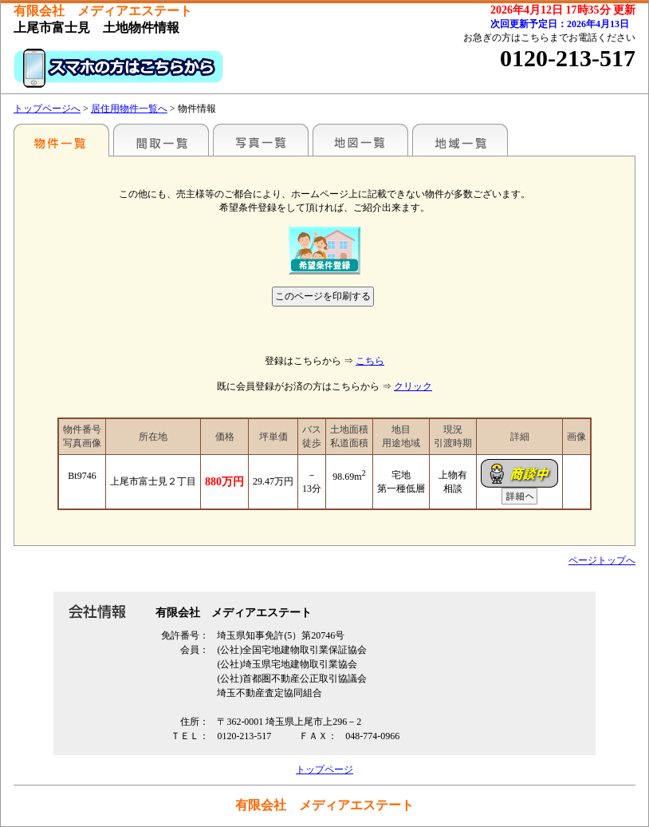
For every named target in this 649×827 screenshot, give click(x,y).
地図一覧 (360, 140)
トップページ (324, 769)
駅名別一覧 (61, 140)
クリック (413, 386)
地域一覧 (460, 140)
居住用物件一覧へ (129, 108)
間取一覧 (161, 140)
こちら (370, 360)
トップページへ (47, 108)
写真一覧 (261, 140)
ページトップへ (601, 560)
